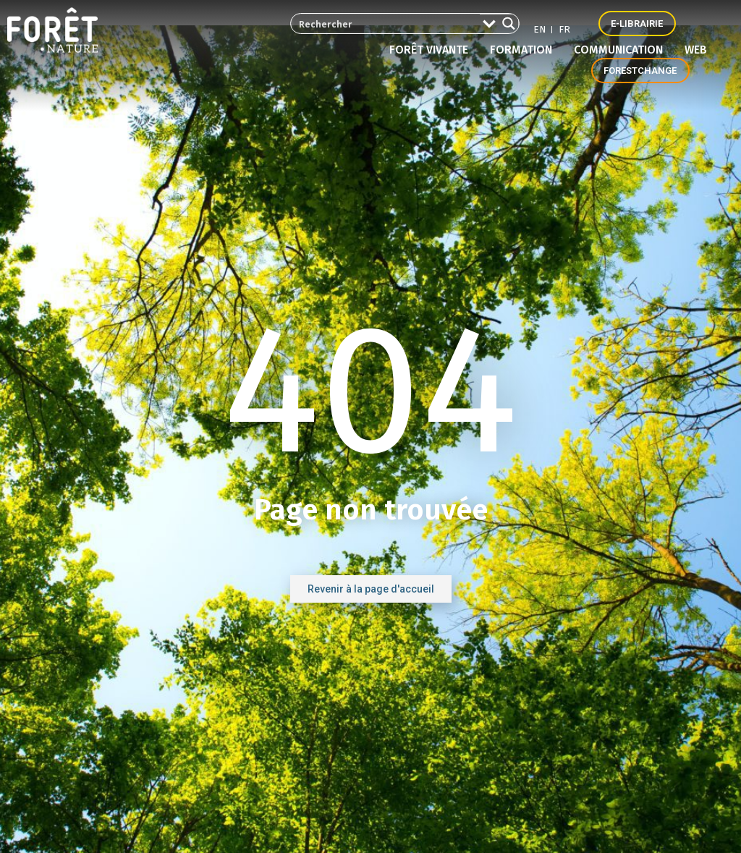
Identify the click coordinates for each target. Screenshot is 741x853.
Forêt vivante (432, 50)
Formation (524, 50)
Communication (622, 50)
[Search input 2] (381, 23)
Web (696, 49)
